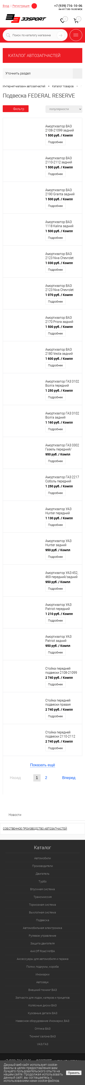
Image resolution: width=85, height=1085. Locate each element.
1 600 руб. (59, 358)
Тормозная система (42, 904)
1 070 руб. (59, 295)
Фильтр (15, 109)
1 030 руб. (59, 263)
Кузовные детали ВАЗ (42, 1013)
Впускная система (42, 889)
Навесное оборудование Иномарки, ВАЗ (42, 1021)
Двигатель (42, 873)
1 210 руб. (59, 614)
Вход (6, 6)
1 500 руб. (59, 135)
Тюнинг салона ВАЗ (42, 1036)
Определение (34, 5)
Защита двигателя (42, 943)
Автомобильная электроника (42, 928)
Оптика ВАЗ (43, 1028)
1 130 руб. (59, 518)
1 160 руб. (59, 422)
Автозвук (42, 982)
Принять (74, 1073)
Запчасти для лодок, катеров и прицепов (42, 997)
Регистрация (20, 6)
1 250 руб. (59, 390)
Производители (42, 866)
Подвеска (42, 920)
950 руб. (57, 454)
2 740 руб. (59, 677)
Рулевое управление (42, 935)
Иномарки (42, 974)
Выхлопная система (42, 912)
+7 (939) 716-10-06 (68, 5)
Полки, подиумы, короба (42, 966)
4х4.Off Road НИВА (42, 951)
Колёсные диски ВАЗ (42, 1005)
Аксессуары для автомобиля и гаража (42, 959)
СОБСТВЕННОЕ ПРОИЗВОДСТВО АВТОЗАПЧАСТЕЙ (35, 828)
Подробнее (55, 142)
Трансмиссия (43, 897)
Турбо (42, 881)
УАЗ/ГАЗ (42, 1044)
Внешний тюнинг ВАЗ (42, 990)
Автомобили (42, 858)
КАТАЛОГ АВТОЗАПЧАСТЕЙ (34, 55)
